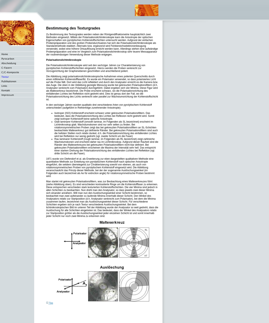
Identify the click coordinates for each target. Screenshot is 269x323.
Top (49, 303)
